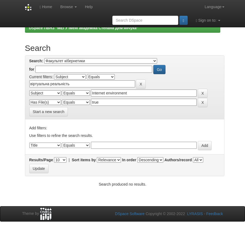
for (31, 69)
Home (46, 7)
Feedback (214, 214)
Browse (68, 7)
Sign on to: (208, 20)
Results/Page (41, 160)
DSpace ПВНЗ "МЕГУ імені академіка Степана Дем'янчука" (83, 28)
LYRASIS (195, 214)
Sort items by (84, 160)
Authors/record (178, 160)
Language (214, 7)
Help (89, 7)
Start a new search (49, 112)
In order (129, 160)
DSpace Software (130, 214)
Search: (36, 61)
